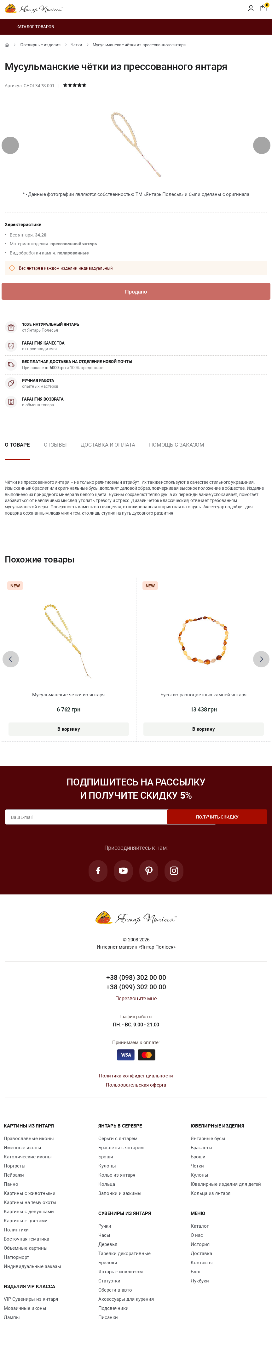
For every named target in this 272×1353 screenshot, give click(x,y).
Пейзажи (14, 1176)
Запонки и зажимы (120, 1195)
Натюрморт (16, 1259)
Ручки (104, 1228)
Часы (104, 1237)
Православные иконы (29, 1140)
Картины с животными (29, 1195)
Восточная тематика (26, 1240)
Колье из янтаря (116, 1176)
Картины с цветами (26, 1222)
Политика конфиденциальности (136, 1077)
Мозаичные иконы (25, 1310)
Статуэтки (109, 1282)
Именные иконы (22, 1149)
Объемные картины (26, 1250)
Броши (105, 1158)
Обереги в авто (115, 1291)
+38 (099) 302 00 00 (136, 988)
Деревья (107, 1246)
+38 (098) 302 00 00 (136, 979)
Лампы (12, 1319)
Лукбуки (200, 1282)
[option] (55, 450)
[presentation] (10, 145)
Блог (196, 1273)
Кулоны (107, 1167)
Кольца (106, 1186)
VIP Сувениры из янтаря (31, 1301)
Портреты (15, 1167)
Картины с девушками (29, 1213)
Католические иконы (28, 1158)
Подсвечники (113, 1310)
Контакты (202, 1264)
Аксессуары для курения (126, 1301)
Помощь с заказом (176, 445)
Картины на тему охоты (30, 1204)
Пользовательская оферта (136, 1086)
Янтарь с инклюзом (120, 1273)
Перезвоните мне (135, 999)
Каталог (200, 1228)
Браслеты (201, 1149)
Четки (76, 44)
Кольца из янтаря (210, 1195)
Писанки (108, 1319)
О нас (197, 1237)
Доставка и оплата (108, 445)
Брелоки (107, 1264)
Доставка (201, 1255)
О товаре (17, 445)
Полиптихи (16, 1231)
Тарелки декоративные (124, 1255)
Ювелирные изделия (40, 44)
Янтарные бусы (208, 1140)
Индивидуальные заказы (32, 1268)
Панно (11, 1186)
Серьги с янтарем (117, 1140)
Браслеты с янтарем (121, 1149)
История (200, 1246)
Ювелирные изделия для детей (226, 1186)
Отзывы (55, 445)
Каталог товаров (29, 27)
